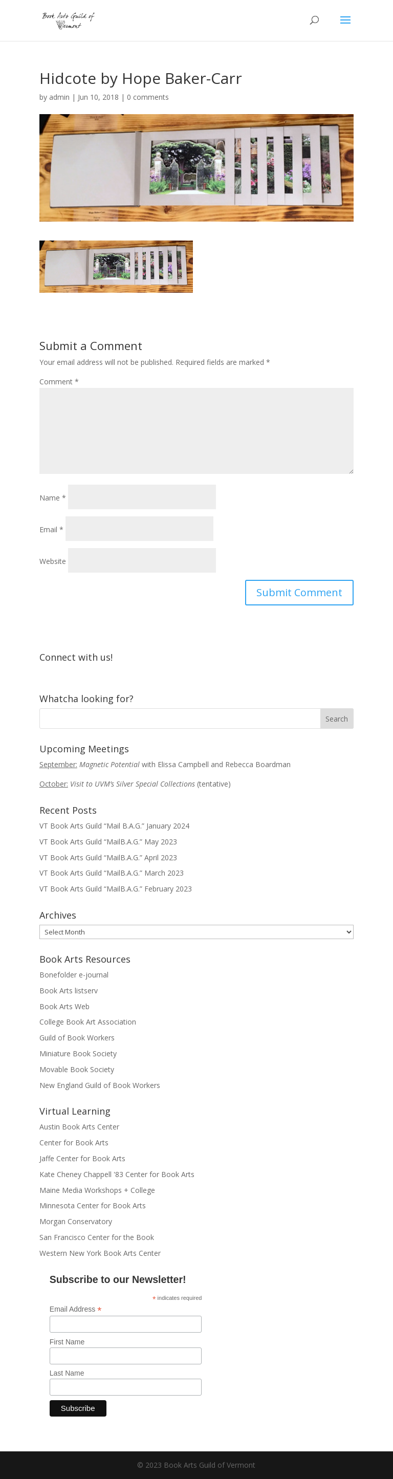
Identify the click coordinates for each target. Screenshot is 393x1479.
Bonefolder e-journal (73, 975)
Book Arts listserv (68, 990)
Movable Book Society (76, 1069)
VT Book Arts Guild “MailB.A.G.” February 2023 (115, 889)
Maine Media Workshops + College (97, 1190)
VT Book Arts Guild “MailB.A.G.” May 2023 (108, 841)
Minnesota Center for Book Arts (92, 1205)
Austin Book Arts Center (79, 1127)
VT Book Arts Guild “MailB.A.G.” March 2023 (111, 873)
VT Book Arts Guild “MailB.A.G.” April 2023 (108, 857)
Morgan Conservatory (75, 1221)
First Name (67, 1342)
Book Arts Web (64, 1006)
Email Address (76, 1309)
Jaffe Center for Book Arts (82, 1158)
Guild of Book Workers (77, 1037)
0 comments (148, 97)
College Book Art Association (87, 1022)
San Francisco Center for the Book (96, 1237)
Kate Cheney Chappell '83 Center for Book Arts (116, 1174)
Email (51, 529)
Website (52, 561)
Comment (59, 381)
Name (52, 498)
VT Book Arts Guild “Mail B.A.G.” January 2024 (114, 826)
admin (59, 97)
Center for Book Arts (73, 1142)
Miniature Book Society (78, 1053)
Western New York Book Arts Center (100, 1253)
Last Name (67, 1373)
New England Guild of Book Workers (99, 1085)
